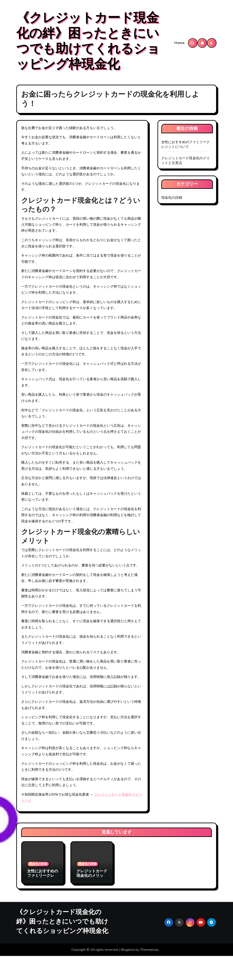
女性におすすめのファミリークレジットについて (185, 145)
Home (179, 43)
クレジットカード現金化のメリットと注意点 (91, 876)
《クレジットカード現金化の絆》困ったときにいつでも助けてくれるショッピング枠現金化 (88, 41)
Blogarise (128, 950)
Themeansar (149, 950)
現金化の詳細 (171, 198)
